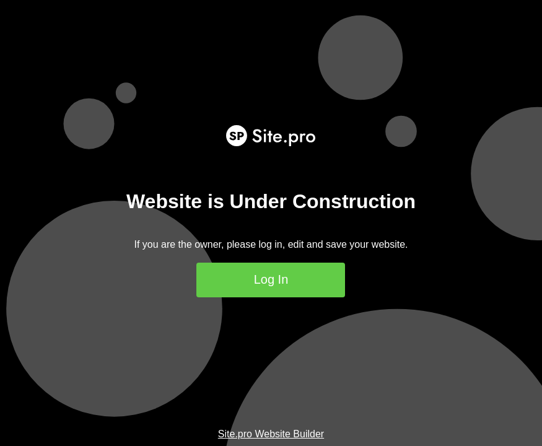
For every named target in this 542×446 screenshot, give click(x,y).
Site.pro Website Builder (271, 434)
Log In (271, 279)
